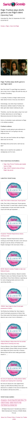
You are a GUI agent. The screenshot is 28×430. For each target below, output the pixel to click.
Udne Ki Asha (5, 402)
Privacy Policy (11, 417)
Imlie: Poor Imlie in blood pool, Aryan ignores (13, 200)
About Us (3, 417)
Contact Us (19, 417)
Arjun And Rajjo (14, 26)
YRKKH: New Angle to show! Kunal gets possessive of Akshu (12, 307)
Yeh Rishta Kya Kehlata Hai (9, 405)
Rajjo (7, 26)
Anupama (3, 400)
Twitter (25, 417)
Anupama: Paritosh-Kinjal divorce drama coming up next (12, 235)
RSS (14, 419)
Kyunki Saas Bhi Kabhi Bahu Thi (17, 400)
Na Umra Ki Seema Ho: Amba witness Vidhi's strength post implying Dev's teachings (13, 380)
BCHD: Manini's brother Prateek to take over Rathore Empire (13, 270)
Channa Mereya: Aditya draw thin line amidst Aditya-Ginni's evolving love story (13, 342)
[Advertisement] (14, 44)
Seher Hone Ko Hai (15, 402)
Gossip (3, 26)
